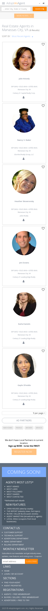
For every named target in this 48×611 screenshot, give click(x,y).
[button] (38, 3)
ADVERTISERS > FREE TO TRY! (16, 600)
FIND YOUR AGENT (12, 582)
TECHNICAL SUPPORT (13, 535)
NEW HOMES (7, 428)
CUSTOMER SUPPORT (13, 532)
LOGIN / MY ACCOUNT (13, 574)
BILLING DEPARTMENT (14, 544)
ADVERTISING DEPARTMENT (16, 538)
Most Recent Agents (22, 36)
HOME (6, 571)
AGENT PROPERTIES (12, 585)
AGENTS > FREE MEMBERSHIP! (17, 594)
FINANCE (19, 428)
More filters (24, 15)
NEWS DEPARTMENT (13, 541)
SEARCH (39, 9)
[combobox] (24, 413)
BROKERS (29, 428)
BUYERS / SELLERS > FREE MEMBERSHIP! (21, 597)
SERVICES (39, 428)
